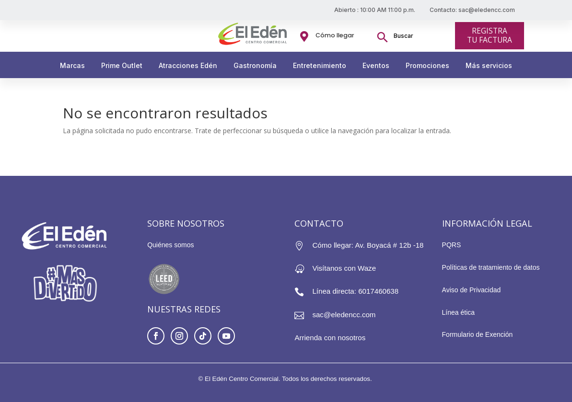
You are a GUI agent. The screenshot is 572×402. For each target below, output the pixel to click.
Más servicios (489, 65)
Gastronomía (255, 65)
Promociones (427, 65)
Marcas (72, 65)
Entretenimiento (319, 65)
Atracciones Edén (188, 65)
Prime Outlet (121, 65)
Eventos (375, 65)
